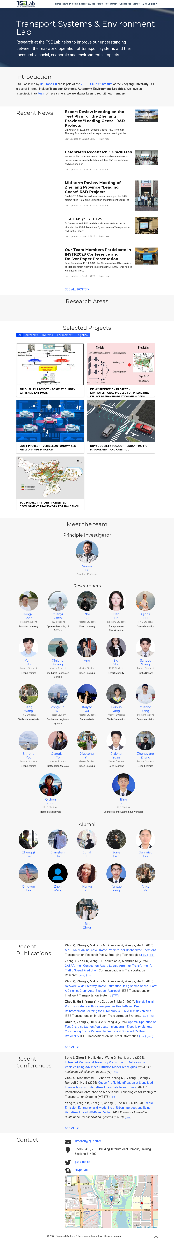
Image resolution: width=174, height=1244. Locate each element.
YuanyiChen (58, 605)
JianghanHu (58, 843)
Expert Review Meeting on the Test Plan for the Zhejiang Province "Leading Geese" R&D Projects (95, 119)
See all (72, 1047)
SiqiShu (116, 652)
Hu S (140, 945)
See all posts (77, 289)
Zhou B (70, 1001)
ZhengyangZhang (145, 745)
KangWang (29, 698)
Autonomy (31, 335)
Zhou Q (70, 945)
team (41, 93)
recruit (101, 93)
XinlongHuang (58, 652)
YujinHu (29, 652)
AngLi (87, 652)
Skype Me (81, 1170)
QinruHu (145, 605)
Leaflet (139, 1227)
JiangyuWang (145, 652)
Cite (144, 955)
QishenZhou (50, 789)
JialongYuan (116, 745)
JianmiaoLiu (145, 843)
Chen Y (70, 1022)
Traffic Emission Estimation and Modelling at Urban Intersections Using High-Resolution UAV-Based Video (109, 1107)
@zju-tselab (82, 1162)
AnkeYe (145, 877)
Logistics (82, 335)
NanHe (116, 605)
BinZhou (87, 913)
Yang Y (90, 1001)
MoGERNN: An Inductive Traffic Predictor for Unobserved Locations (110, 950)
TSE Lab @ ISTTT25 (83, 219)
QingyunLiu (29, 877)
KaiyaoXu (87, 698)
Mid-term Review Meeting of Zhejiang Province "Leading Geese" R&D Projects (93, 187)
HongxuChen (29, 605)
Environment (64, 335)
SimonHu (87, 556)
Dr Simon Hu (48, 84)
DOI (151, 955)
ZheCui (87, 605)
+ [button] (69, 1179)
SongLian (116, 843)
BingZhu (123, 789)
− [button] (69, 1184)
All (19, 335)
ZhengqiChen (29, 843)
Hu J (100, 1057)
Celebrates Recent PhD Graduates (98, 152)
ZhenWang (58, 877)
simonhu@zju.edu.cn (88, 1141)
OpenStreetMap (151, 1227)
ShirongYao (29, 745)
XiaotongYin (87, 745)
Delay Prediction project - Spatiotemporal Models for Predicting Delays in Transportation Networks (119, 393)
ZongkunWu (58, 698)
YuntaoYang (116, 877)
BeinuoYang (116, 698)
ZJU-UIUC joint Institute (96, 84)
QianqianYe (58, 745)
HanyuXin (87, 877)
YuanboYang (145, 698)
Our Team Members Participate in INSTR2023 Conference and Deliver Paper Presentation (98, 254)
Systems (47, 335)
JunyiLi (87, 843)
